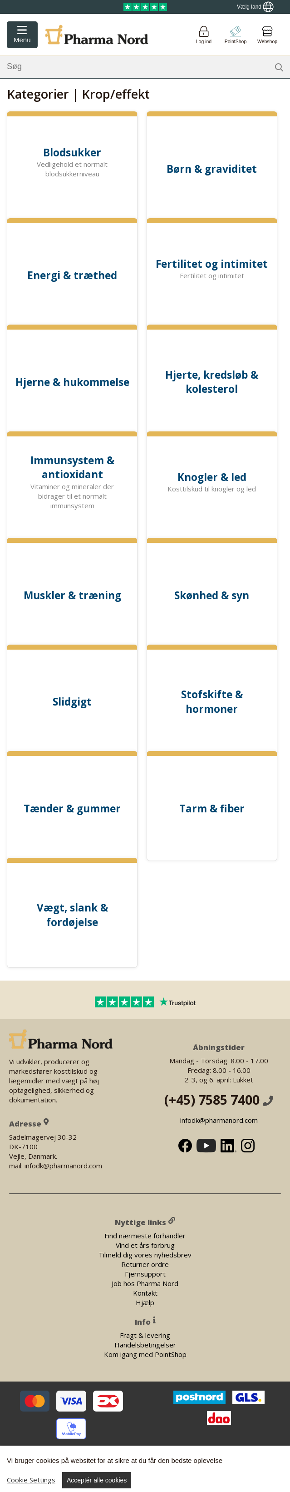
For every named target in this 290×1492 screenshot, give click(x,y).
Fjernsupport (145, 1273)
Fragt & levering (145, 1334)
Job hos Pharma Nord (145, 1282)
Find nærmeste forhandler (145, 1235)
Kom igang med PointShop (145, 1353)
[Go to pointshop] (235, 35)
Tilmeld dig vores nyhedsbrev (145, 1254)
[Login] (204, 35)
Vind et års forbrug (145, 1244)
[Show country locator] (255, 7)
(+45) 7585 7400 (218, 1099)
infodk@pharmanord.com (218, 1120)
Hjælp (145, 1302)
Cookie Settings (31, 1479)
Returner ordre (145, 1263)
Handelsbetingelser (145, 1344)
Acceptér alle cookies (97, 1480)
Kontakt (145, 1292)
